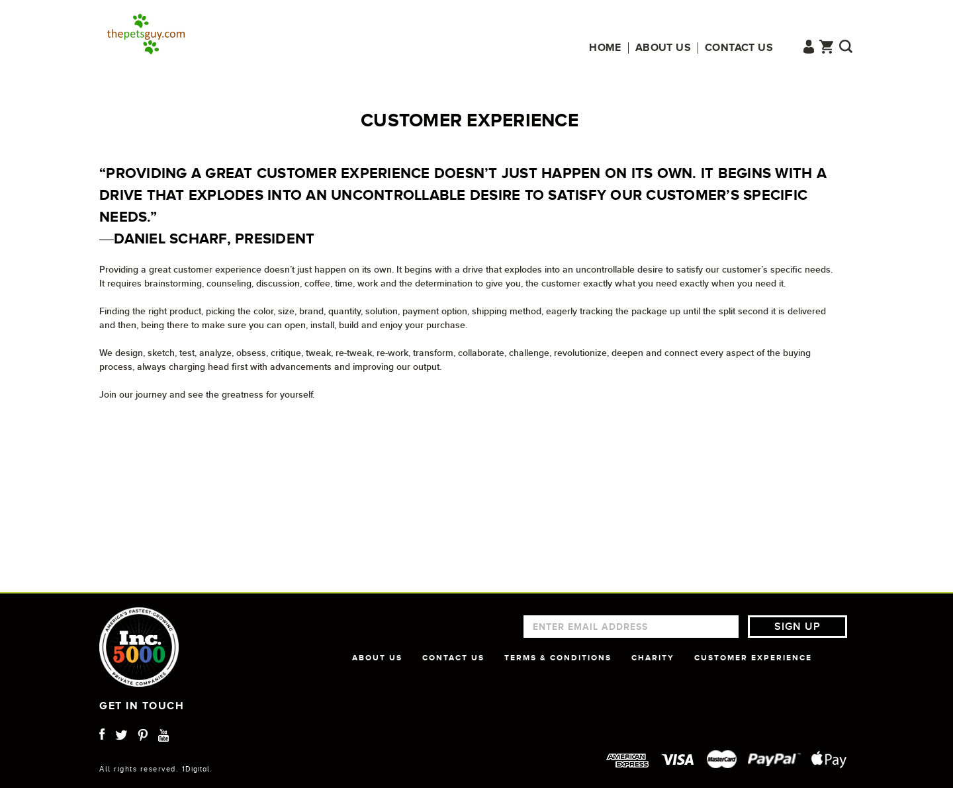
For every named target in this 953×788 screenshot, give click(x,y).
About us (663, 48)
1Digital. (197, 769)
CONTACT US (453, 657)
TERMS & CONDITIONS (558, 657)
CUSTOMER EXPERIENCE (753, 657)
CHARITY (652, 657)
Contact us (739, 48)
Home (605, 48)
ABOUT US (377, 657)
